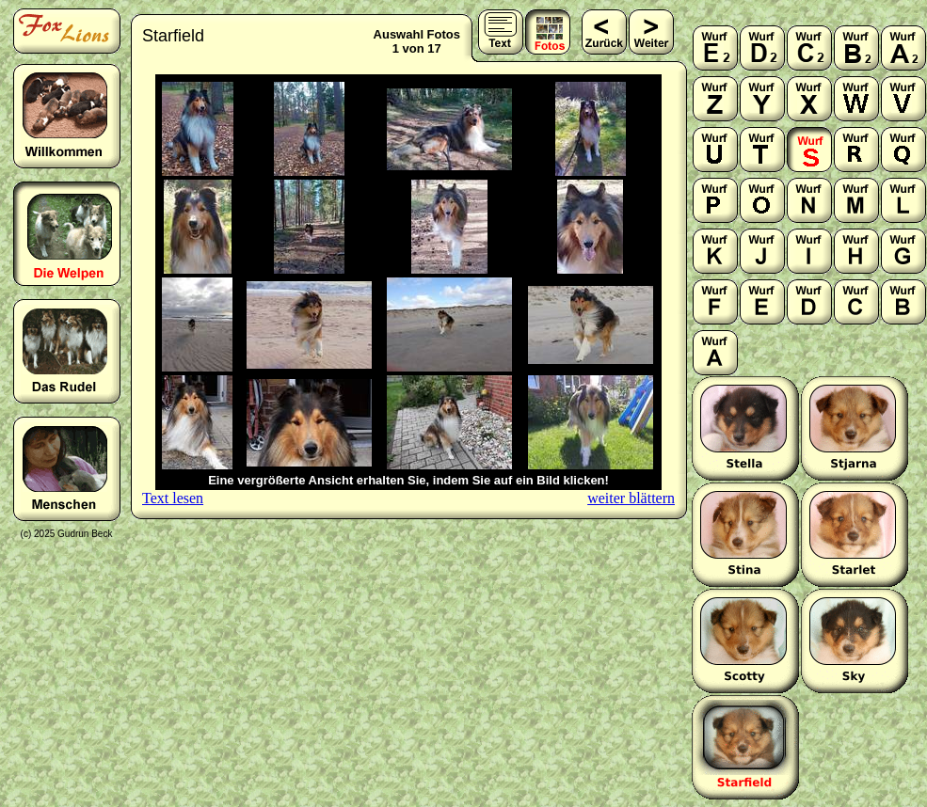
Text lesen (172, 498)
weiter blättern (631, 498)
